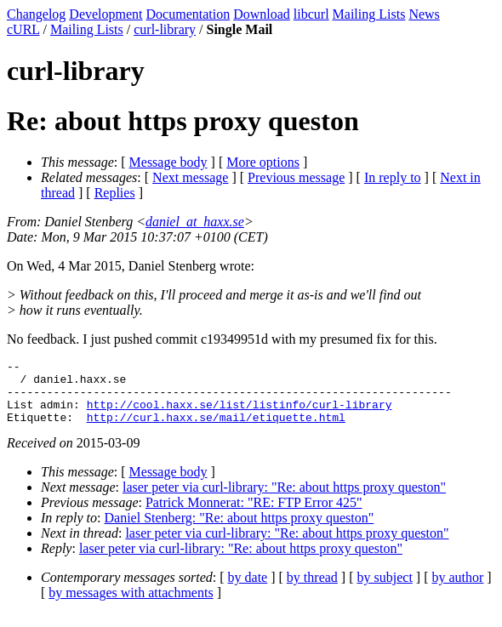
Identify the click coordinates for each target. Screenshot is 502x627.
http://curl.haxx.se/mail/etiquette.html (216, 429)
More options (262, 162)
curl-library (165, 29)
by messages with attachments (130, 605)
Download (261, 14)
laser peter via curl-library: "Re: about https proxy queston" (284, 500)
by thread (312, 590)
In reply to (392, 177)
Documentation (188, 14)
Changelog (36, 14)
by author (457, 590)
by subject (385, 590)
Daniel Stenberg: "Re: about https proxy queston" (239, 530)
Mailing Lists (369, 14)
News (423, 14)
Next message (190, 177)
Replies (114, 192)
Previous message (296, 177)
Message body (168, 162)
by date (248, 590)
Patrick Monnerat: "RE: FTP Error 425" (253, 515)
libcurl (311, 14)
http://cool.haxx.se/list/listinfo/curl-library (239, 414)
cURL (23, 29)
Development (105, 14)
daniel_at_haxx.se (194, 221)
